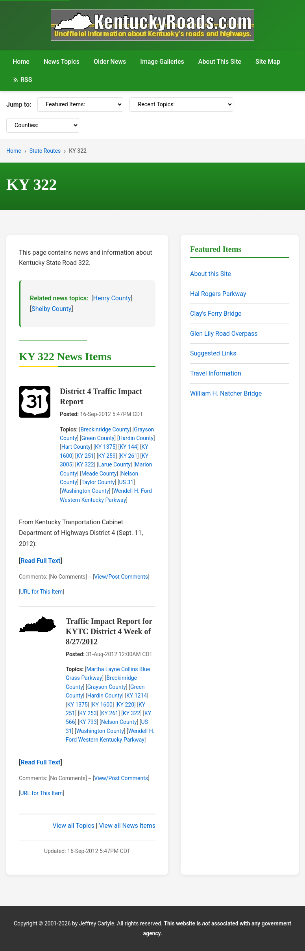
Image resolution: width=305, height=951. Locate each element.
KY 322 (85, 464)
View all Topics (73, 825)
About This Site (219, 61)
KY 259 (107, 456)
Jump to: (18, 104)
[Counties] (42, 125)
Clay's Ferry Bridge (215, 313)
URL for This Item (41, 591)
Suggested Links (213, 353)
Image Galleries (162, 61)
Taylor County (98, 482)
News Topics (61, 61)
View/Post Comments (121, 577)
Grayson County (106, 687)
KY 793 (88, 722)
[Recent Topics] (181, 104)
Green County (98, 438)
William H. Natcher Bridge (226, 393)
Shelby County (51, 309)
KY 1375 (105, 447)
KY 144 (128, 447)
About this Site (210, 274)
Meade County (99, 473)
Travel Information (215, 373)
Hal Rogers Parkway (218, 294)
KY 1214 (136, 695)
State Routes (45, 151)
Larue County (114, 464)
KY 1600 (102, 704)
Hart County (76, 447)
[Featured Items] (80, 104)
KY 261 (128, 456)
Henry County (112, 298)
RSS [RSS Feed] (22, 79)
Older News (110, 61)
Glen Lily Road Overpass (223, 333)
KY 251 (85, 456)
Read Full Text (40, 560)
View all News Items (127, 825)
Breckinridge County (104, 429)
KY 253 (88, 713)
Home (21, 61)
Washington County (85, 491)
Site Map (267, 61)
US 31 (126, 482)
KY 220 (125, 704)
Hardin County (136, 438)
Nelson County (119, 722)
